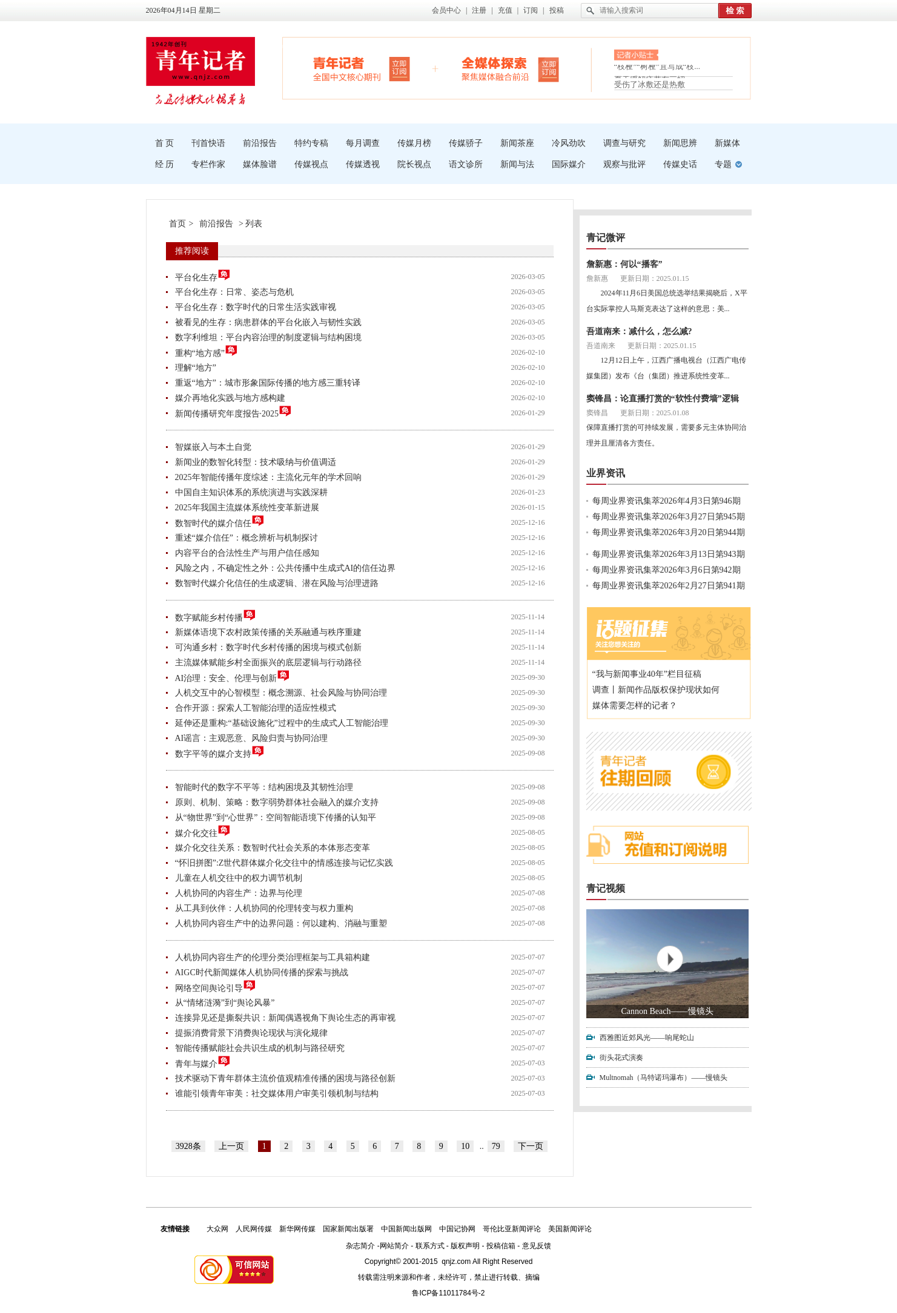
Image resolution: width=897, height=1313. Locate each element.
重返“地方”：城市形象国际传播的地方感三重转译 (267, 382)
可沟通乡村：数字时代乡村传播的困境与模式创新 (268, 647)
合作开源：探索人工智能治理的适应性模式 (255, 707)
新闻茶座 (517, 143)
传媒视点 (311, 164)
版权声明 (465, 1246)
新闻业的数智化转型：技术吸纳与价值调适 (255, 462)
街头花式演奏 (621, 1057)
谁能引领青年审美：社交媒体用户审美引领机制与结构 (277, 1093)
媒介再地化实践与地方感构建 (230, 398)
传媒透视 (363, 164)
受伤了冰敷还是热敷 (649, 84)
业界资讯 (605, 473)
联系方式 (430, 1246)
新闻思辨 (680, 143)
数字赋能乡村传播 (215, 616)
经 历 (164, 164)
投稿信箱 (500, 1246)
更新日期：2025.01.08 (654, 413)
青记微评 (605, 237)
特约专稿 (311, 143)
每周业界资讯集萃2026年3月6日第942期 (666, 569)
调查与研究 (624, 143)
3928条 (188, 1146)
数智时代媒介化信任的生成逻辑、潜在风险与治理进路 (277, 583)
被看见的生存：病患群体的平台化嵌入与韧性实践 (268, 322)
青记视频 (605, 888)
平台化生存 (203, 275)
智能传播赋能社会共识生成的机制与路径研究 (260, 1048)
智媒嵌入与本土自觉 (213, 447)
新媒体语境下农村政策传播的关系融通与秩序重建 (268, 632)
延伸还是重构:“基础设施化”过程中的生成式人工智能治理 (281, 723)
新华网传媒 (297, 1229)
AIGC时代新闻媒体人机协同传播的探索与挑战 (261, 972)
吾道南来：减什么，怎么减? (639, 331)
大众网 (217, 1229)
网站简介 (394, 1246)
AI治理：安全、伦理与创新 (233, 676)
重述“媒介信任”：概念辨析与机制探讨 (246, 537)
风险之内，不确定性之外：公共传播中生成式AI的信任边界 (285, 568)
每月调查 (363, 143)
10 (465, 1146)
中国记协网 (457, 1229)
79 (496, 1146)
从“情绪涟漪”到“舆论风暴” (225, 1002)
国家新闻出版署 (348, 1229)
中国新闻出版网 (406, 1229)
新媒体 (727, 143)
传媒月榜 (414, 143)
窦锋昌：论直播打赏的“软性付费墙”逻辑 (662, 398)
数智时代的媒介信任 (220, 521)
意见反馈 (536, 1246)
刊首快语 (208, 143)
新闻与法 (517, 164)
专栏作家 (208, 164)
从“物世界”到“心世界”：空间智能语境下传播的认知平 (276, 817)
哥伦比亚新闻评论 (512, 1229)
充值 (505, 10)
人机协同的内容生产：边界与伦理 (238, 893)
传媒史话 (680, 164)
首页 (177, 223)
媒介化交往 (203, 831)
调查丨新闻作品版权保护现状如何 (656, 689)
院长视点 (414, 164)
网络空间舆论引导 (215, 986)
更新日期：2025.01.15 (654, 278)
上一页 (231, 1146)
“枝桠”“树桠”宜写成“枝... (657, 69)
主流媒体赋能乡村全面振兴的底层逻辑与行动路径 (268, 662)
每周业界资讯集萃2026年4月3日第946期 (666, 500)
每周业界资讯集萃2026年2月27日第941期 (668, 585)
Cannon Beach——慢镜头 (667, 1011)
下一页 (530, 1146)
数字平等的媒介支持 (220, 752)
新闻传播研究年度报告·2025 (234, 412)
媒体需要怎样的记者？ (634, 705)
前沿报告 (260, 143)
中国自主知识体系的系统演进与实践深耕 (251, 492)
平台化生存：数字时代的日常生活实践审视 (255, 307)
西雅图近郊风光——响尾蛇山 (647, 1037)
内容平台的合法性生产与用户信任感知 (247, 553)
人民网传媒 (254, 1229)
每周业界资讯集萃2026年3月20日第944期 (668, 532)
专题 (723, 164)
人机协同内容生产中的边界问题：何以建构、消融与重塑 (281, 923)
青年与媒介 (203, 1062)
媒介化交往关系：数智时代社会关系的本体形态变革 (272, 847)
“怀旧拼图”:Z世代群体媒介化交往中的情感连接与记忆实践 (284, 862)
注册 (479, 10)
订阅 (530, 10)
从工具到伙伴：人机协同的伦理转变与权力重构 (264, 908)
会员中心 (446, 10)
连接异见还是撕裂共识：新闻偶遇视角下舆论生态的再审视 (285, 1017)
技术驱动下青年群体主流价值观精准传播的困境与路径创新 (285, 1078)
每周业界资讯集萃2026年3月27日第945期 (668, 516)
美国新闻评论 (570, 1229)
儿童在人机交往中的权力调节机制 (238, 878)
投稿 (556, 10)
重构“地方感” (206, 351)
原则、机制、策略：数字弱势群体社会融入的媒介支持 (277, 802)
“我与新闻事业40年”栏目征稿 (646, 674)
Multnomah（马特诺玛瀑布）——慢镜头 (664, 1077)
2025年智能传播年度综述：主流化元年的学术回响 (268, 477)
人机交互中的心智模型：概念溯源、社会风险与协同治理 (281, 692)
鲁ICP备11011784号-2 (448, 1293)
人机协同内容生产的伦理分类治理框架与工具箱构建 (272, 957)
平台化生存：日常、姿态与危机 (234, 292)
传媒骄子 (466, 143)
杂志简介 (360, 1246)
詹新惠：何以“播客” (624, 264)
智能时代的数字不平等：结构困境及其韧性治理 (264, 787)
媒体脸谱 (260, 164)
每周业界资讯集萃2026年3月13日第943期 (668, 554)
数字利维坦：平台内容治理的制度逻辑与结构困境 (268, 337)
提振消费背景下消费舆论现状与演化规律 (251, 1033)
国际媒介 (569, 164)
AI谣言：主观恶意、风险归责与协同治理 (251, 738)
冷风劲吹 (569, 143)
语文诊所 (466, 164)
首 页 (164, 143)
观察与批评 (624, 164)
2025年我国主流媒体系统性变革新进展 (247, 507)
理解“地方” (195, 367)
